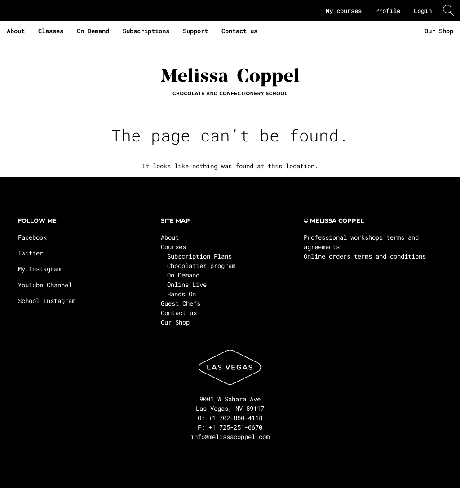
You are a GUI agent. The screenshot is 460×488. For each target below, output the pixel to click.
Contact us (239, 30)
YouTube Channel (45, 285)
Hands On (181, 294)
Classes (50, 30)
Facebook (32, 237)
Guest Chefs (180, 303)
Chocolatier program (201, 265)
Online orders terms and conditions (365, 256)
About (16, 30)
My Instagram (39, 268)
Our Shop (439, 30)
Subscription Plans (199, 256)
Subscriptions (146, 30)
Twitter (30, 253)
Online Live (187, 284)
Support (195, 30)
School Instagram (46, 300)
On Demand (93, 30)
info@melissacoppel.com (230, 436)
